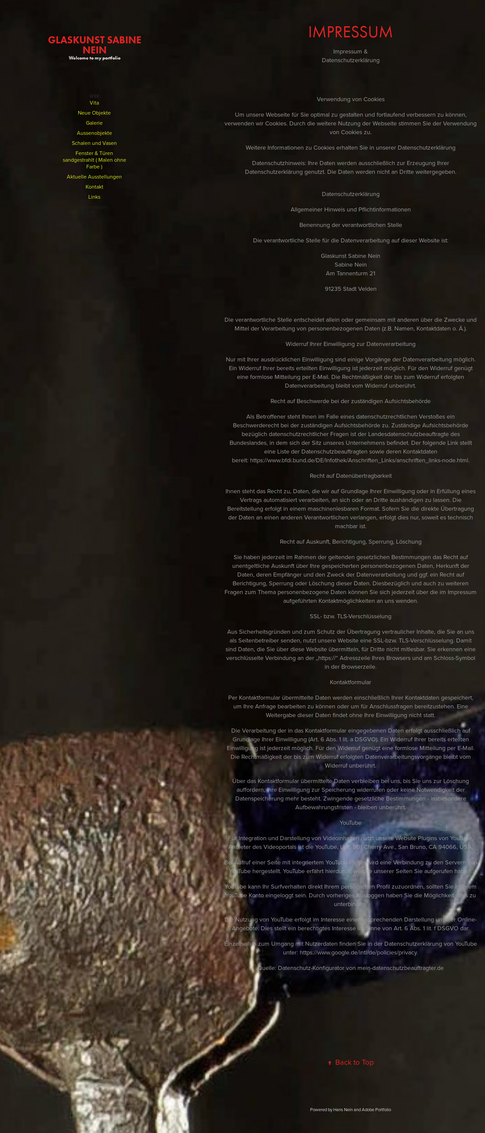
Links (94, 196)
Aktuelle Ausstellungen (94, 176)
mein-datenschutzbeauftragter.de (400, 968)
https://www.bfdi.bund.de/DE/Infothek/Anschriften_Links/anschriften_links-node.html (359, 460)
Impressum (94, 206)
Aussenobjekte (94, 132)
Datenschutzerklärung (426, 147)
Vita (94, 102)
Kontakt (94, 186)
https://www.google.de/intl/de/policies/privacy (358, 952)
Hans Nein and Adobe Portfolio (362, 1109)
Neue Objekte (94, 112)
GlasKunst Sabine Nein (96, 45)
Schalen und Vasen (94, 143)
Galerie (94, 122)
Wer (94, 96)
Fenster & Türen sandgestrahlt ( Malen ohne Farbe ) (94, 159)
